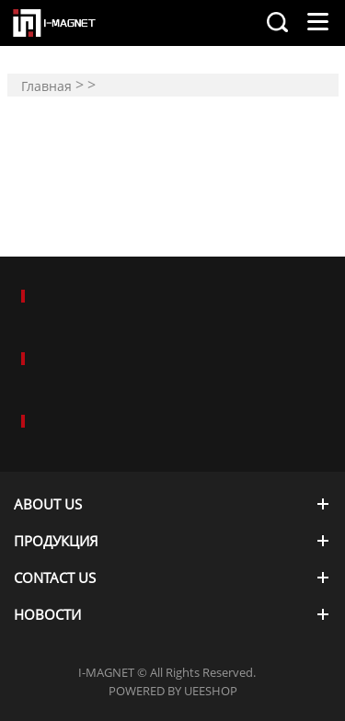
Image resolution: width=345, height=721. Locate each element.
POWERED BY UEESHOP (173, 690)
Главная (46, 86)
